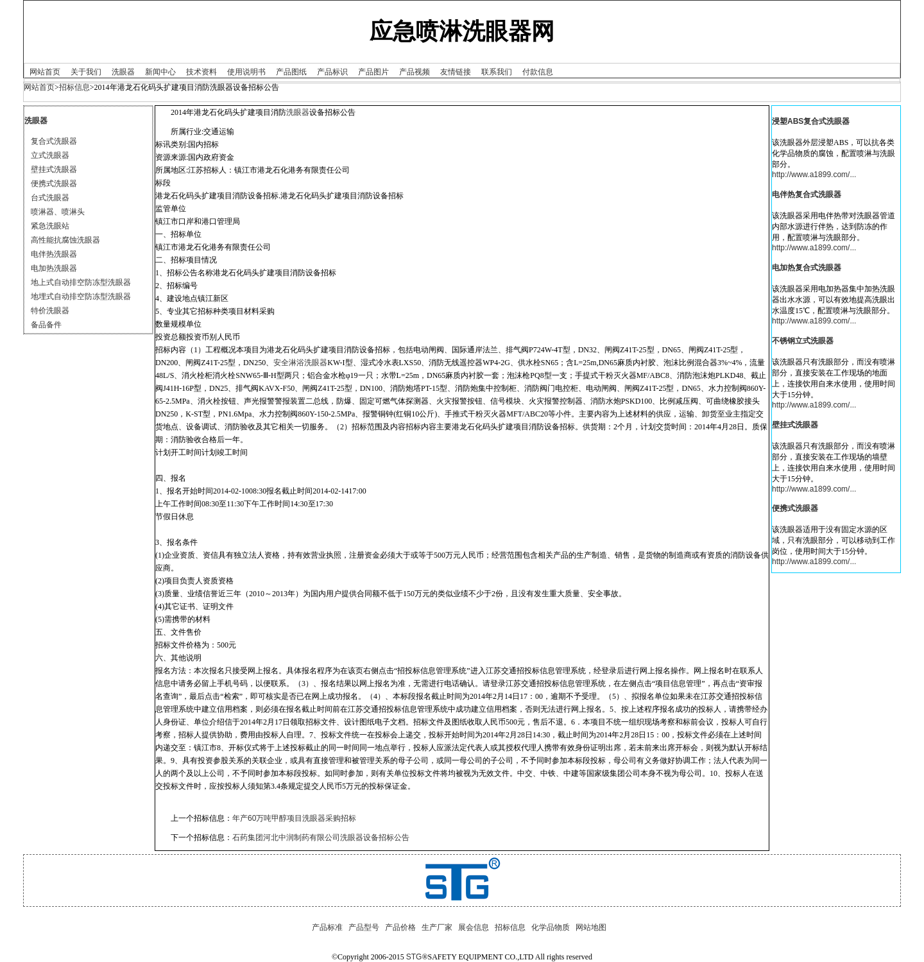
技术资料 (201, 71)
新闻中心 (160, 71)
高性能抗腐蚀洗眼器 (65, 240)
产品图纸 (291, 71)
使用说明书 (246, 71)
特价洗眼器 (50, 310)
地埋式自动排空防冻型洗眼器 (81, 296)
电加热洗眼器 (54, 268)
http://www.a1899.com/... (814, 174)
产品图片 (373, 71)
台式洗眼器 (50, 197)
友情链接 (455, 71)
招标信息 (74, 87)
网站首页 (45, 71)
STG (414, 956)
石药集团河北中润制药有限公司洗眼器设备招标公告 (320, 837)
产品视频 (414, 71)
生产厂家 (437, 927)
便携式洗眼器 (54, 183)
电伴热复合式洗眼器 (806, 194)
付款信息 (537, 71)
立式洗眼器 (50, 155)
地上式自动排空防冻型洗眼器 (81, 282)
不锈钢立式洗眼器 (803, 340)
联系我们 (496, 71)
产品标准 (327, 927)
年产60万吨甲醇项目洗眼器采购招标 (294, 818)
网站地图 (591, 927)
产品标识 (332, 71)
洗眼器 (123, 71)
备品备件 (46, 324)
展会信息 (473, 927)
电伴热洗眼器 (54, 254)
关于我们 (86, 71)
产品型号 (363, 927)
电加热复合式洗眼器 (806, 267)
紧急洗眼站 (50, 225)
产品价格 (400, 927)
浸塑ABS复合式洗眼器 (811, 121)
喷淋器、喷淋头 (58, 211)
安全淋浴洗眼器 (300, 362)
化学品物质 (550, 927)
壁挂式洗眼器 (54, 169)
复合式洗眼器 (54, 141)
